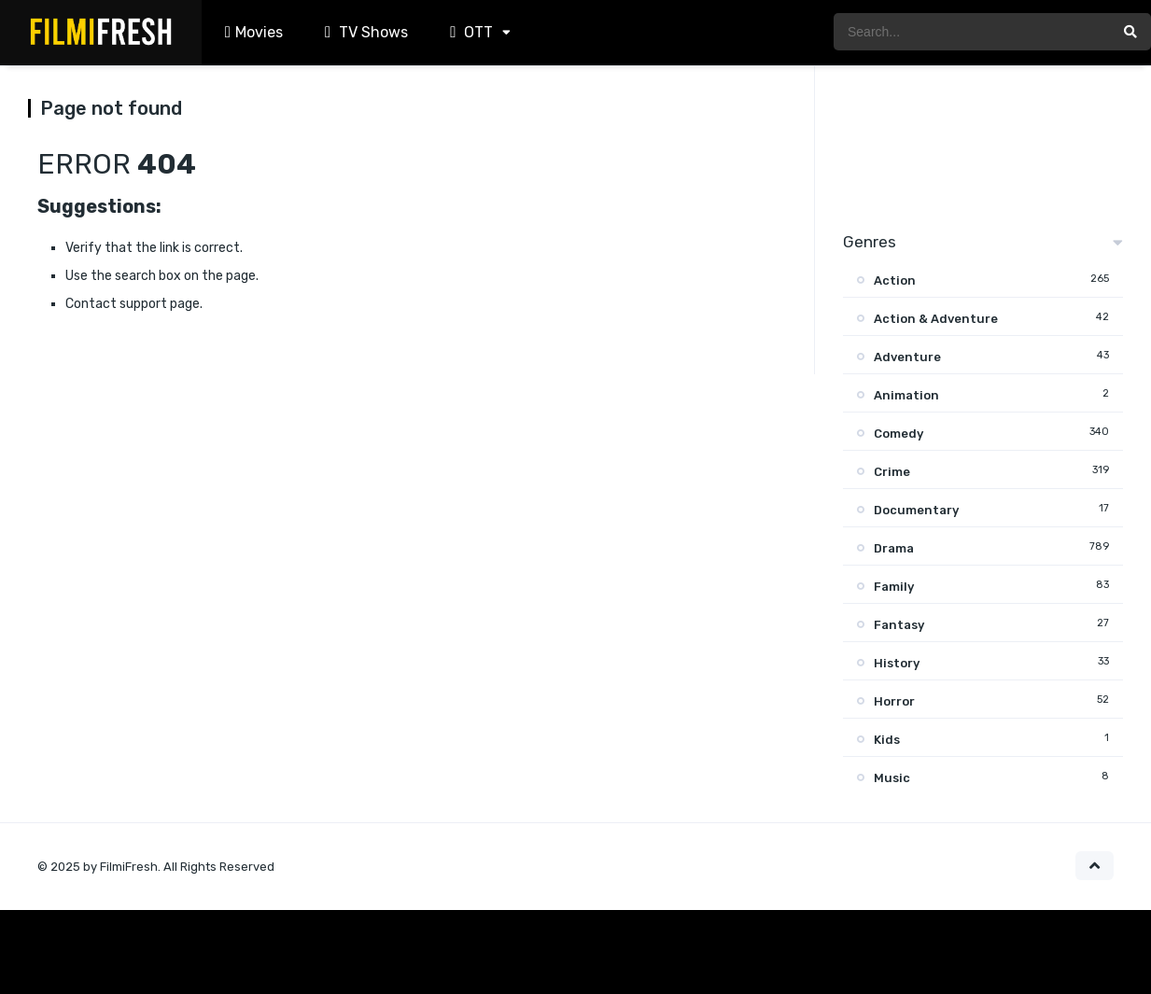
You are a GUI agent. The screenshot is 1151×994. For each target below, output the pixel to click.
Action (895, 280)
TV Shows (364, 32)
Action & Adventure (936, 319)
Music (892, 778)
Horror (894, 701)
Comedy (898, 434)
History (896, 663)
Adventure (907, 357)
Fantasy (899, 625)
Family (894, 587)
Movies (251, 32)
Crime (892, 472)
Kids (887, 740)
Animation (906, 395)
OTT (469, 32)
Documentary (916, 510)
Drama (894, 548)
